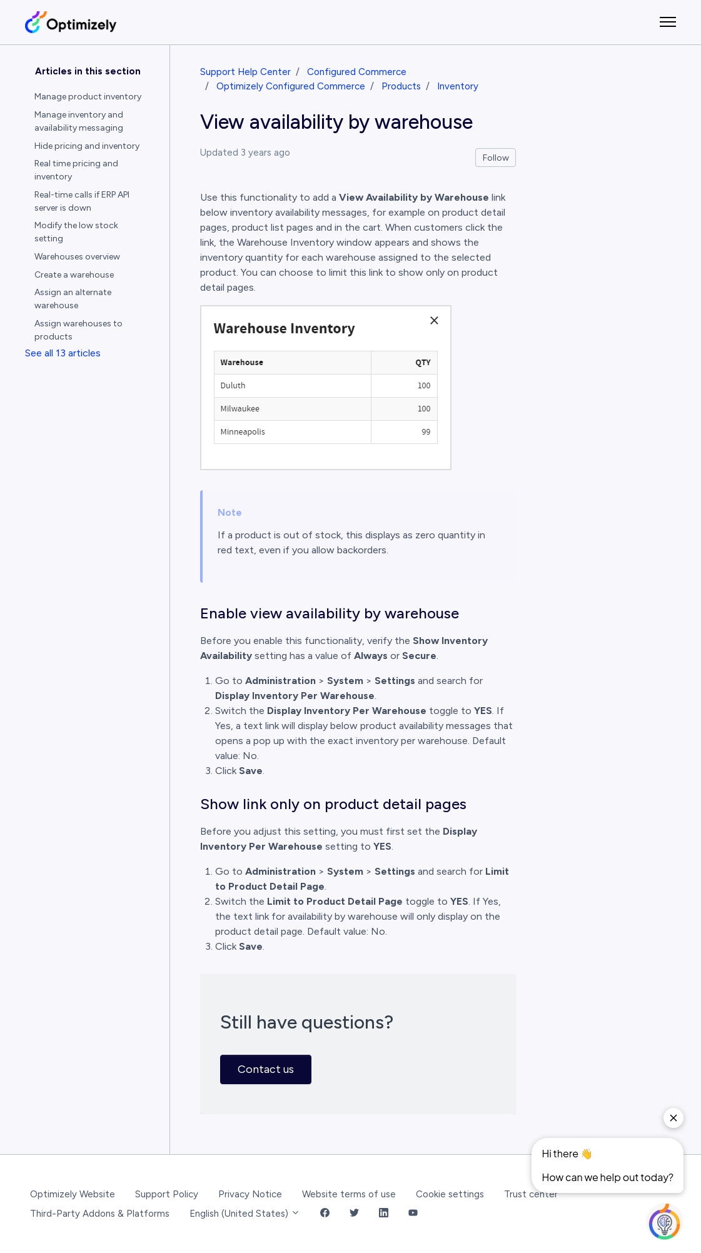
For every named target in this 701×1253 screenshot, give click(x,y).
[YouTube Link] (413, 1214)
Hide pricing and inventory (86, 146)
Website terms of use (349, 1194)
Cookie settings (450, 1194)
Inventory (457, 86)
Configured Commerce (356, 72)
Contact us (266, 1069)
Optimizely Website (72, 1194)
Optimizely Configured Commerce (290, 86)
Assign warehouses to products (78, 330)
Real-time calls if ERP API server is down (81, 201)
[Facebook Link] (325, 1214)
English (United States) (244, 1213)
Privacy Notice (250, 1194)
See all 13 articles (63, 353)
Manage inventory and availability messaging (78, 121)
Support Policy (166, 1194)
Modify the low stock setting (76, 232)
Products (401, 86)
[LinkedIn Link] (383, 1214)
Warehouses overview (77, 256)
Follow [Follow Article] (496, 158)
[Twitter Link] (354, 1214)
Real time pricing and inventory (76, 170)
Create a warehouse (74, 274)
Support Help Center (245, 72)
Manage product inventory (87, 96)
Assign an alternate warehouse (72, 299)
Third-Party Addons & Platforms (99, 1213)
